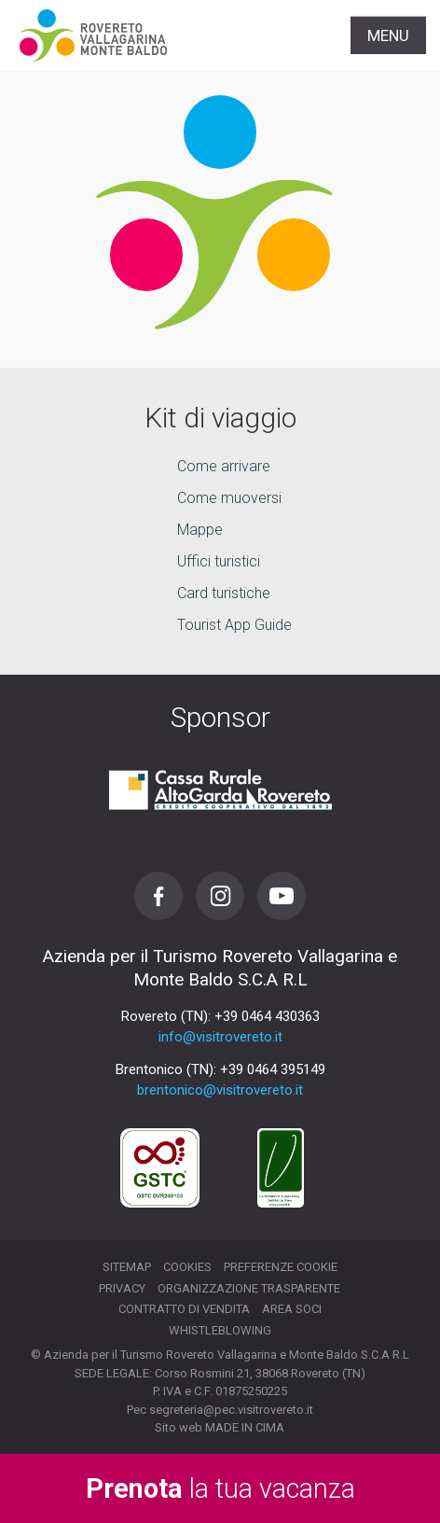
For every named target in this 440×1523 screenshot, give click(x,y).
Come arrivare (223, 466)
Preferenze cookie (280, 1267)
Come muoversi (229, 498)
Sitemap (127, 1267)
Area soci (292, 1309)
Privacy (122, 1288)
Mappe (200, 529)
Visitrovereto (93, 35)
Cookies (187, 1267)
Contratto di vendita (184, 1309)
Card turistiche (223, 593)
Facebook (158, 896)
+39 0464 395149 (272, 1069)
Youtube (281, 896)
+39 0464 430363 (267, 1016)
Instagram (220, 896)
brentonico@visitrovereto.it (220, 1090)
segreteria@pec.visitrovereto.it (231, 1410)
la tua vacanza (220, 1488)
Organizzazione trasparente (249, 1288)
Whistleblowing (220, 1330)
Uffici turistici (218, 561)
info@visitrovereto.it (220, 1036)
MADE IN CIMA (244, 1427)
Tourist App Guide (234, 625)
